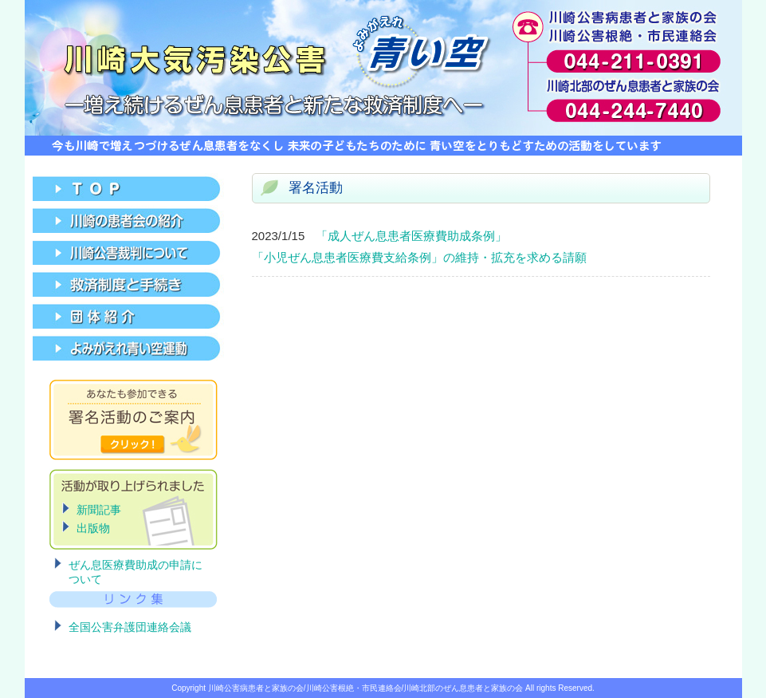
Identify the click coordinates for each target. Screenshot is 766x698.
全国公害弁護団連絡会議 (130, 627)
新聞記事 (99, 509)
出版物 (93, 528)
